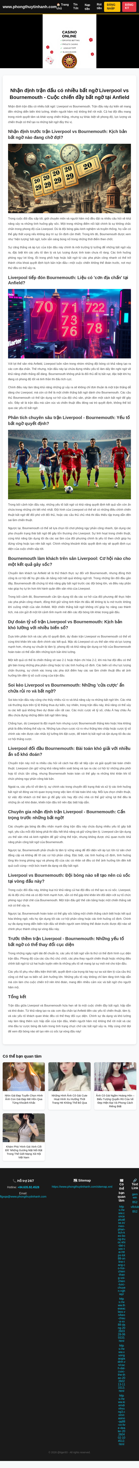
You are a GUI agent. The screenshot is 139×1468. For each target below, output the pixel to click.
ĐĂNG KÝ (129, 6)
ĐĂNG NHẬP (111, 6)
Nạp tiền (87, 6)
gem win (135, 1196)
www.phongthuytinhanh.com (30, 6)
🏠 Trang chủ (63, 6)
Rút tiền (99, 6)
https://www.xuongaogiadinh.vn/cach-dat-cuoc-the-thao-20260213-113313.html (121, 1368)
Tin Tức (76, 6)
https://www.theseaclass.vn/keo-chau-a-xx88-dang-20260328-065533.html (121, 1319)
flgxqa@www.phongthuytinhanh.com (23, 1196)
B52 (134, 1202)
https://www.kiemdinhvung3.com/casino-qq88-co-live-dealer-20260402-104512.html (121, 1420)
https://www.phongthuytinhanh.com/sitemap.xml (82, 1186)
